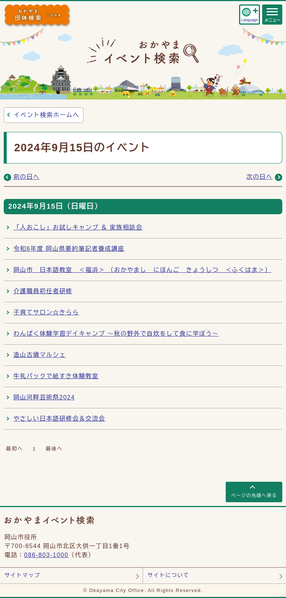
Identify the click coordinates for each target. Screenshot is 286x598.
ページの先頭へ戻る (254, 495)
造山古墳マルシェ (39, 355)
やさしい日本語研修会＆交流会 (59, 418)
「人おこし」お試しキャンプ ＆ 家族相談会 (78, 227)
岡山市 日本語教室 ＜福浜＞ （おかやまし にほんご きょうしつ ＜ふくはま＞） (142, 270)
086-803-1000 (46, 555)
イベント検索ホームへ (46, 115)
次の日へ (260, 177)
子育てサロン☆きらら (46, 312)
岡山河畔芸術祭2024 (44, 397)
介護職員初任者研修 (42, 291)
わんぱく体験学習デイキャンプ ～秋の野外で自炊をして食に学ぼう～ (116, 333)
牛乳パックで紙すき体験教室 (56, 376)
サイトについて (168, 575)
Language (249, 20)
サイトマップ (22, 575)
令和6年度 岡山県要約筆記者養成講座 (68, 249)
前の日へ (26, 177)
